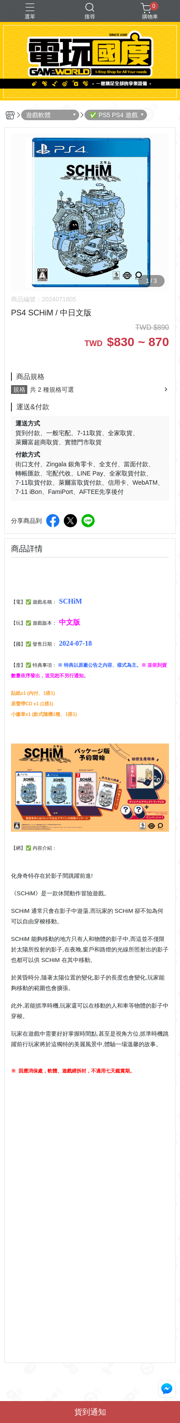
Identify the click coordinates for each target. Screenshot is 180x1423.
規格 (19, 389)
